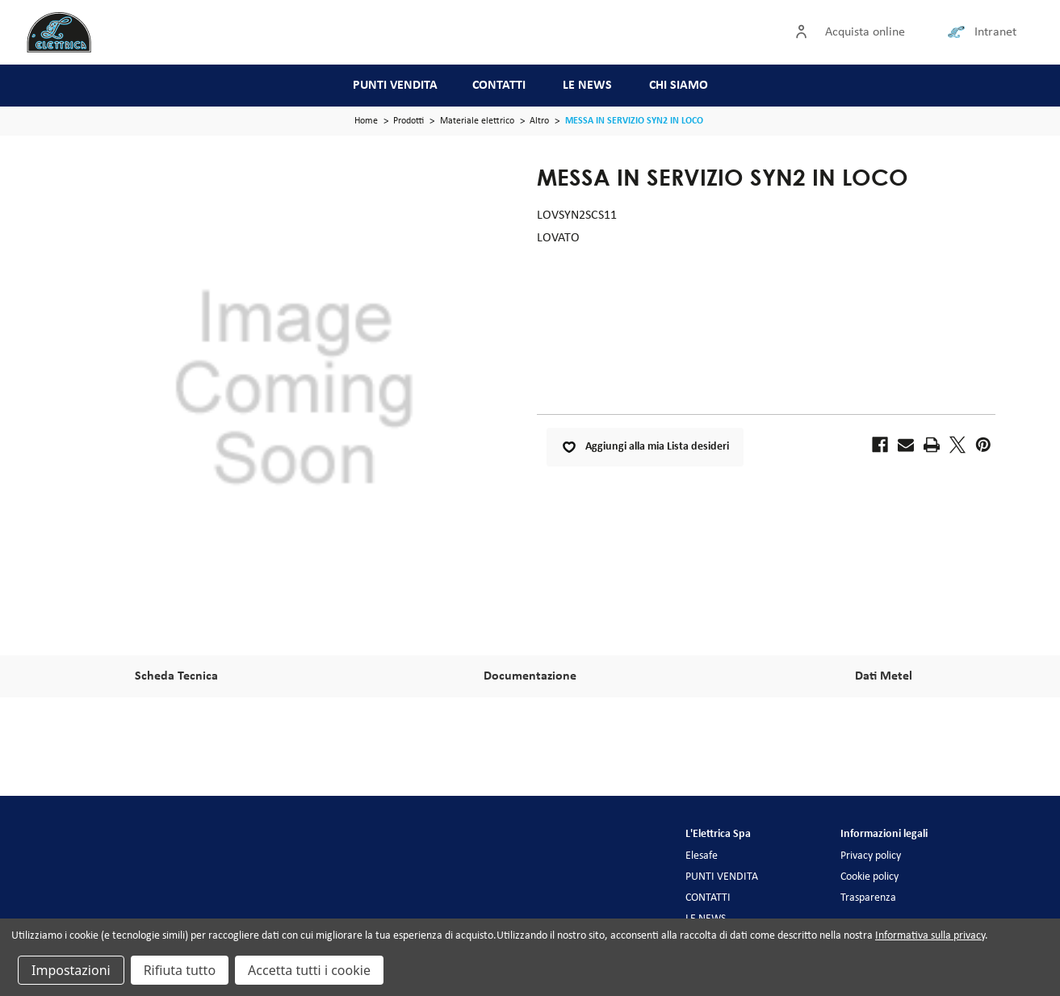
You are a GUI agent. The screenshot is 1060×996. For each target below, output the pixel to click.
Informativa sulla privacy (930, 936)
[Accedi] (805, 32)
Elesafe (701, 856)
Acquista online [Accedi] (865, 32)
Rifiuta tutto (180, 970)
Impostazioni (71, 970)
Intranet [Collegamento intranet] (995, 32)
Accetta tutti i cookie (309, 970)
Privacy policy (870, 856)
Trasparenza (868, 898)
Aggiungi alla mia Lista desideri (645, 447)
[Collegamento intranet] (959, 32)
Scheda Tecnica (176, 676)
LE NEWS (587, 85)
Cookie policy (869, 877)
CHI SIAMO (678, 85)
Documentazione (530, 676)
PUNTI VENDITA (395, 85)
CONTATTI (499, 85)
